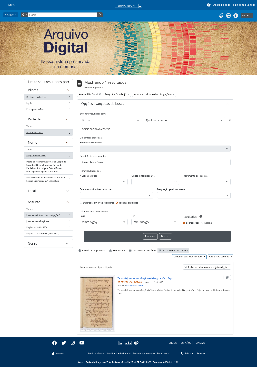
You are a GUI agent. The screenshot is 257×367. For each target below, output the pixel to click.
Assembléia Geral (48, 133)
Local (32, 191)
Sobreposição (192, 222)
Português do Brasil (48, 110)
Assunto (34, 202)
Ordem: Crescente (219, 256)
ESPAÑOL (186, 343)
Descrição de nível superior (93, 156)
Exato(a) (208, 222)
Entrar (246, 15)
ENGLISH (173, 343)
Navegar (10, 14)
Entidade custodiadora (91, 142)
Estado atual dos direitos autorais (96, 189)
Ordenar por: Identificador (188, 256)
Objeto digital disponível (143, 175)
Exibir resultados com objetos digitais (207, 267)
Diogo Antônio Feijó (48, 156)
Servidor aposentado (144, 353)
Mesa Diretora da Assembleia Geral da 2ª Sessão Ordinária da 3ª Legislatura (48, 179)
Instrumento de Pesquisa (195, 175)
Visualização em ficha (142, 250)
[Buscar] (106, 120)
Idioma (33, 90)
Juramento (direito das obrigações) (48, 216)
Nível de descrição (88, 175)
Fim (133, 215)
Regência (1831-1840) (48, 228)
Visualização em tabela (173, 250)
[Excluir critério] (230, 120)
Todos (29, 126)
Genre (32, 243)
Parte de (34, 119)
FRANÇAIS (199, 343)
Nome (32, 142)
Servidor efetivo (96, 353)
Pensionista (163, 353)
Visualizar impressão (92, 250)
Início (82, 215)
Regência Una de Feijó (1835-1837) (48, 234)
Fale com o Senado (244, 4)
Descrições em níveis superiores (98, 202)
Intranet (58, 353)
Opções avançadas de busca (102, 103)
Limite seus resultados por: (48, 82)
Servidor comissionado (118, 353)
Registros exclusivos (48, 97)
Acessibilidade (221, 4)
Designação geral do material (171, 189)
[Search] (62, 14)
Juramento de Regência (48, 222)
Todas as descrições (128, 202)
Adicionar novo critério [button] (96, 129)
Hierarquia (117, 250)
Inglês (48, 104)
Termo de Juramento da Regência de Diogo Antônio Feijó (145, 278)
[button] (209, 5)
